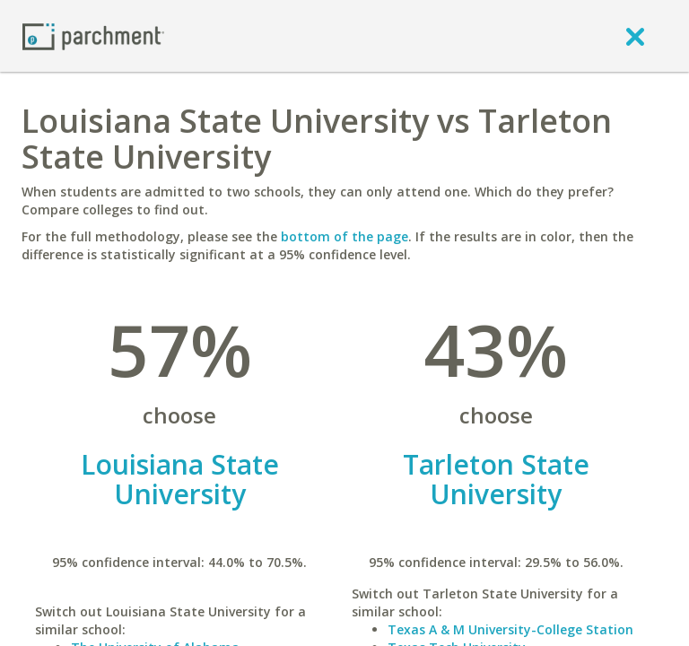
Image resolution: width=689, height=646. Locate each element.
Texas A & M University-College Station (510, 629)
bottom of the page (344, 236)
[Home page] (93, 35)
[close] (635, 36)
